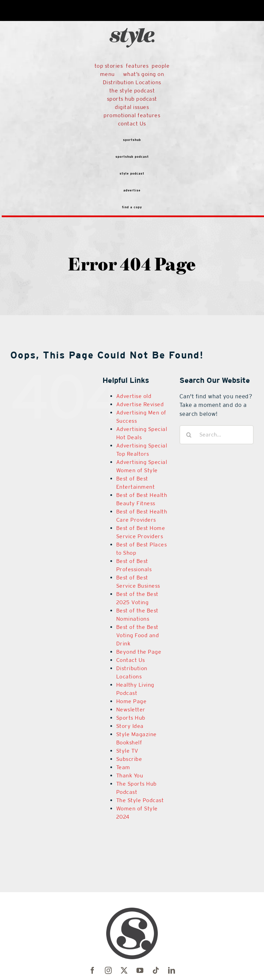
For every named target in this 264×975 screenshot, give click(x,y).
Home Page (131, 701)
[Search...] (216, 434)
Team (123, 767)
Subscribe (129, 759)
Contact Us (130, 660)
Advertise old (134, 396)
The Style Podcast (140, 800)
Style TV (127, 750)
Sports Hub (130, 717)
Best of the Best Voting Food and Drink (137, 635)
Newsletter (130, 709)
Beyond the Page (139, 652)
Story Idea (130, 726)
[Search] (189, 434)
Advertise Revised (140, 404)
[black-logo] (132, 14)
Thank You (129, 775)
